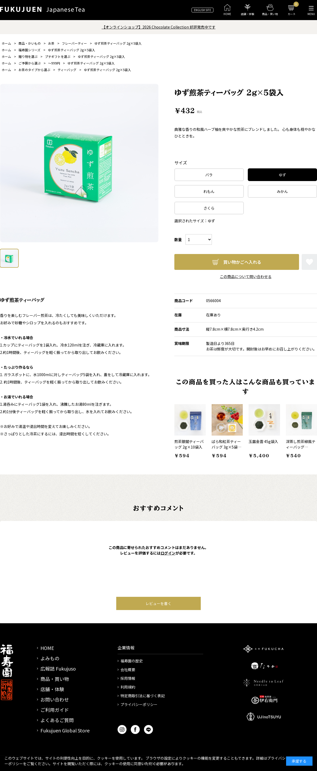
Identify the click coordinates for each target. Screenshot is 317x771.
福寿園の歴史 (131, 660)
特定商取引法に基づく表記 (142, 695)
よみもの (49, 658)
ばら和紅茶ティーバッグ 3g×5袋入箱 (226, 447)
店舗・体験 (52, 689)
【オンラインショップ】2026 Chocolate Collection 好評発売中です (159, 27)
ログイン (168, 553)
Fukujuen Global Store (65, 730)
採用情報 (127, 678)
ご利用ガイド (54, 709)
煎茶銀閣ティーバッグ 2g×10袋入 (189, 444)
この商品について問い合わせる (246, 276)
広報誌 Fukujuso (58, 668)
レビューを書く (158, 603)
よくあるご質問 (57, 720)
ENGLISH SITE (202, 10)
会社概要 (127, 669)
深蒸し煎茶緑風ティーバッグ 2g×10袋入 (300, 447)
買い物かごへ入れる (242, 262)
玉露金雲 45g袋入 (263, 441)
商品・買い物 (54, 678)
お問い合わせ (54, 699)
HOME (47, 647)
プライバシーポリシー (138, 704)
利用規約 (127, 687)
